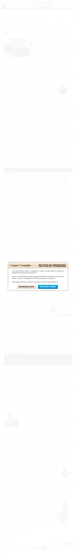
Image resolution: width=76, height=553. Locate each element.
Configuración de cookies (26, 287)
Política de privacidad (52, 266)
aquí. (57, 282)
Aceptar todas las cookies (48, 287)
